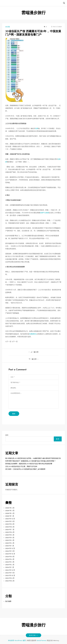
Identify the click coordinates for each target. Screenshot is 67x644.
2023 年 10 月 (10, 575)
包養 (36, 128)
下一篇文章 (33, 359)
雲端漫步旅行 (33, 13)
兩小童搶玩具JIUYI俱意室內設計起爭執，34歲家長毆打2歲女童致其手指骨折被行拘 (33, 458)
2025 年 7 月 (9, 529)
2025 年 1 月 (9, 546)
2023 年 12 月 (10, 570)
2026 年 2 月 (9, 513)
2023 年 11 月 (10, 573)
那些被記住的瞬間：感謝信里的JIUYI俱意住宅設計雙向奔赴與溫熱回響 (28, 463)
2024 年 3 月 (9, 562)
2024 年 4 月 (9, 559)
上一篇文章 (35, 352)
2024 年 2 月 (9, 564)
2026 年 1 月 (9, 516)
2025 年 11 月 (10, 521)
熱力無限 (8, 601)
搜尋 (6, 435)
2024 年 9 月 (9, 556)
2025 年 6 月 (9, 532)
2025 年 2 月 (9, 543)
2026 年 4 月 (9, 508)
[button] (64, 3)
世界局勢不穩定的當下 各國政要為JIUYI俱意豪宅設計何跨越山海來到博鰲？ (30, 461)
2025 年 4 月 (9, 537)
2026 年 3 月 (9, 510)
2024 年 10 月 (10, 554)
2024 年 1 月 (9, 567)
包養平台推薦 (44, 213)
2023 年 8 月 (9, 581)
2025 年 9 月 (9, 524)
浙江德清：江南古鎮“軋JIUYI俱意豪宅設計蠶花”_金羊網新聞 (25, 469)
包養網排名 (33, 334)
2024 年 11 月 (10, 551)
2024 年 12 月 (10, 548)
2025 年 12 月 (10, 519)
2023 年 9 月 (9, 578)
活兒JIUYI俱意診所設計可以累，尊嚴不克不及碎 (21, 466)
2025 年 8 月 (9, 527)
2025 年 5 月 (9, 535)
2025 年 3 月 (9, 540)
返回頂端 (33, 635)
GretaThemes (41, 640)
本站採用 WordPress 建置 (17, 640)
